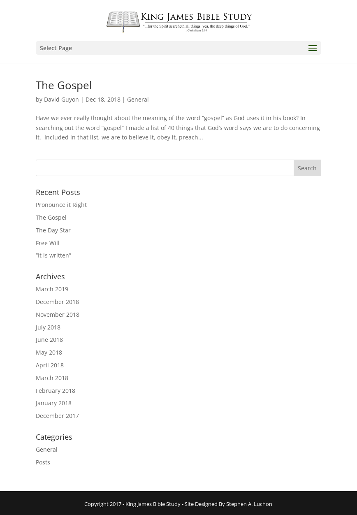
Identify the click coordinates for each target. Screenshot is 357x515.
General (138, 99)
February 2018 (55, 390)
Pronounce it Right (61, 205)
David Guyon (61, 99)
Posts (43, 462)
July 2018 (48, 327)
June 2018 (49, 339)
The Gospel (64, 85)
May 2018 (49, 352)
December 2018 (57, 302)
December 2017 (57, 416)
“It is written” (53, 255)
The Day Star (53, 230)
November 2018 (57, 314)
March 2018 (52, 378)
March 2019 (52, 289)
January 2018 (54, 403)
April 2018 (50, 365)
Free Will (48, 243)
